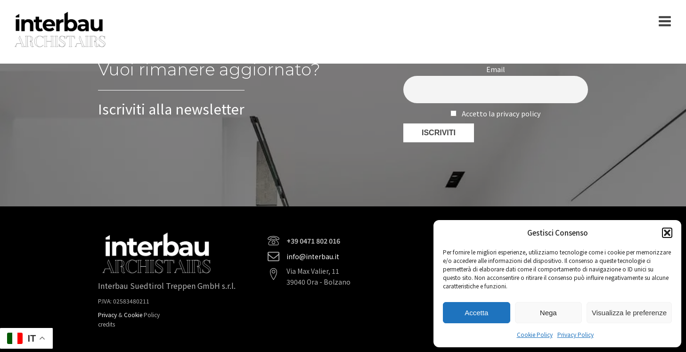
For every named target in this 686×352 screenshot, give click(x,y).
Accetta (476, 313)
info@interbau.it (312, 256)
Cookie (134, 315)
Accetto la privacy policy (495, 113)
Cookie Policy (535, 334)
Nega (548, 313)
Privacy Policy (575, 334)
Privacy (108, 315)
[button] (667, 232)
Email (495, 69)
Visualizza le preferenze (629, 313)
